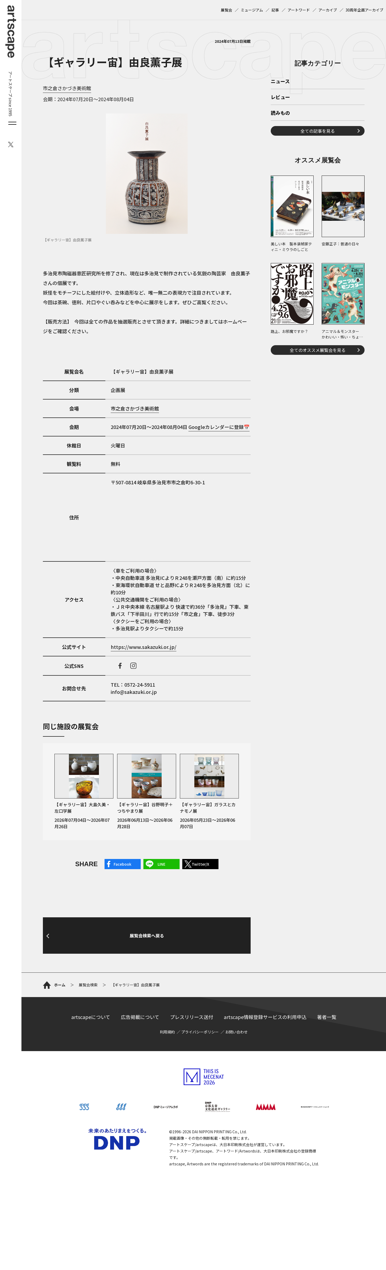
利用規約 (167, 1032)
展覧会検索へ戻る (147, 935)
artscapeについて (90, 1016)
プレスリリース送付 (191, 1016)
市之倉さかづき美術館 (67, 88)
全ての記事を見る (317, 131)
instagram (133, 666)
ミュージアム (252, 10)
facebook (120, 666)
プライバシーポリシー (200, 1032)
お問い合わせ (236, 1032)
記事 (275, 10)
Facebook (122, 864)
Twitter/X (200, 864)
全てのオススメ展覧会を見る (318, 350)
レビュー (280, 97)
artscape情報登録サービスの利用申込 (265, 1016)
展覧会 (226, 10)
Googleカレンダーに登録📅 (219, 426)
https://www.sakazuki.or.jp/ (143, 646)
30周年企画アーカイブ (364, 10)
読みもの (280, 113)
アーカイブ (327, 10)
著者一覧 (326, 1016)
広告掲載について (140, 1016)
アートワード (299, 10)
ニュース (280, 82)
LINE (161, 864)
